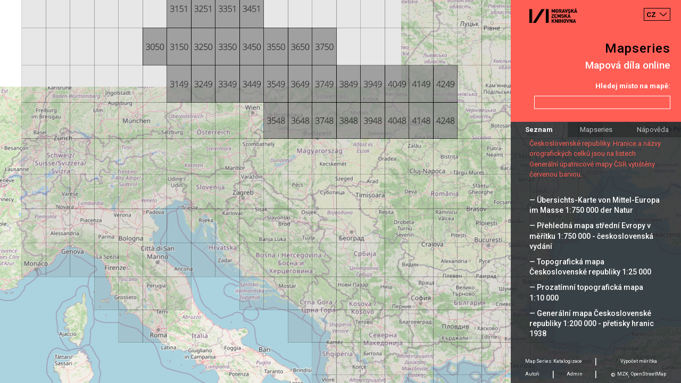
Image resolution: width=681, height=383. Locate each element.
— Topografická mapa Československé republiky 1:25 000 (590, 266)
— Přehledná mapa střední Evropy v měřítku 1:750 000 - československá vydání (591, 235)
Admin (575, 374)
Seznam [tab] (539, 130)
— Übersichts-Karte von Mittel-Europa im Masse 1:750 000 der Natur (594, 205)
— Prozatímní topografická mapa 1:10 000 (586, 292)
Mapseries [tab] (596, 130)
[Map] (340, 191)
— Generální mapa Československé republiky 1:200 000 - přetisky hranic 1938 (591, 323)
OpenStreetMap (648, 374)
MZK (622, 374)
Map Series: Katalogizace (553, 361)
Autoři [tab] (532, 374)
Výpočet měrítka (638, 361)
